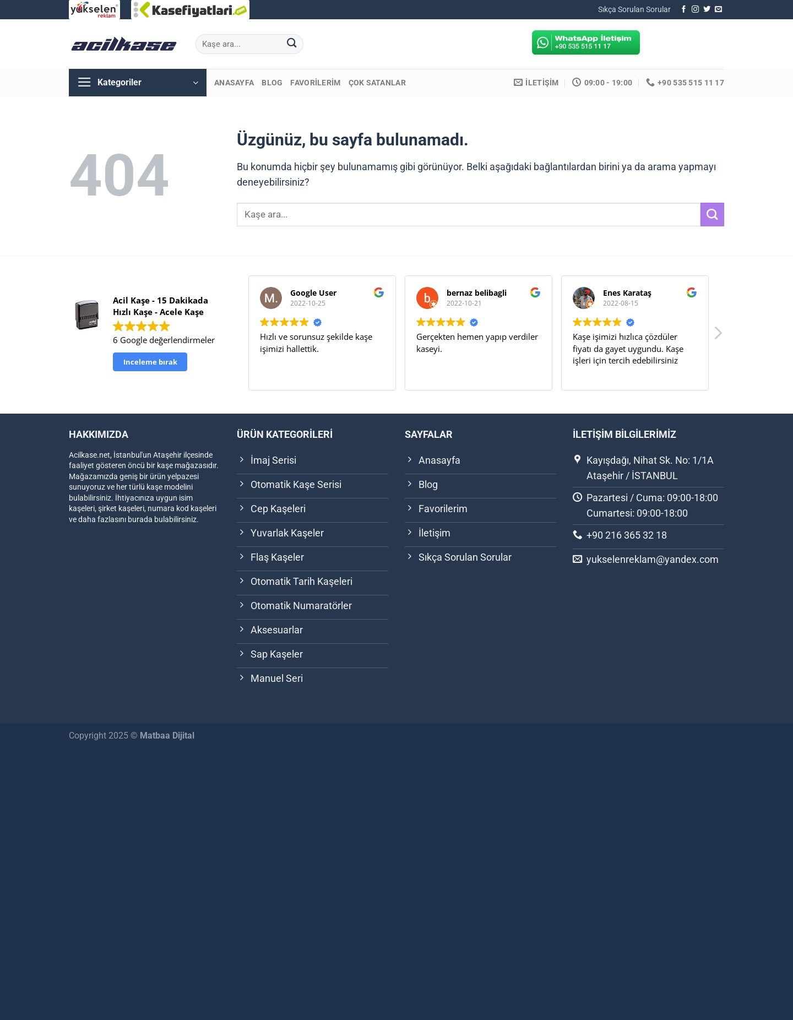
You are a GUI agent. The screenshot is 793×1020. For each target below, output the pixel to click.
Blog (272, 82)
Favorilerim (315, 82)
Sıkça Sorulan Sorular (634, 9)
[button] (717, 336)
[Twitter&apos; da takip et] (706, 10)
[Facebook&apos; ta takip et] (683, 10)
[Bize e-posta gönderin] (718, 10)
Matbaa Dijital (167, 735)
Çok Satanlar (377, 82)
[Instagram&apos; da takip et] (695, 10)
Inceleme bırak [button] (150, 362)
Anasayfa (234, 82)
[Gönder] (291, 44)
